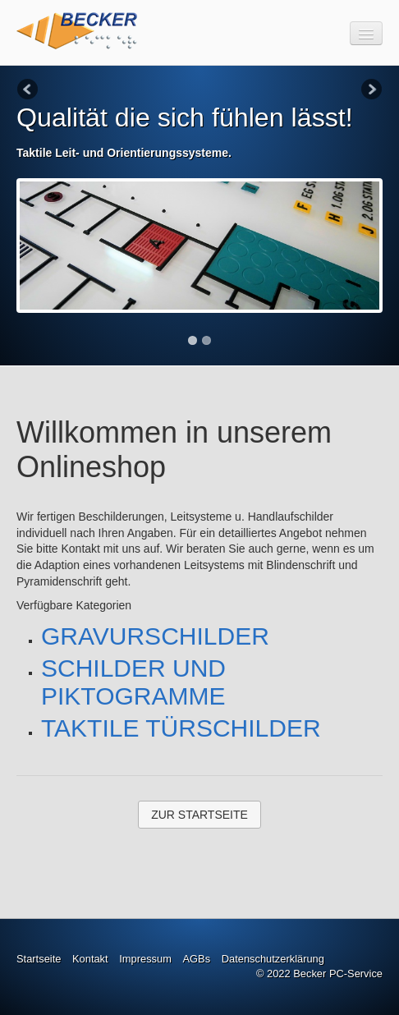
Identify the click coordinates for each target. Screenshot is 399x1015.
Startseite (38, 959)
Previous (28, 90)
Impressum (145, 959)
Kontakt (90, 959)
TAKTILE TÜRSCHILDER (181, 728)
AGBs (196, 959)
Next (370, 90)
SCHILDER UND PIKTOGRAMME (133, 682)
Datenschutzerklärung (273, 959)
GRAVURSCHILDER (155, 636)
